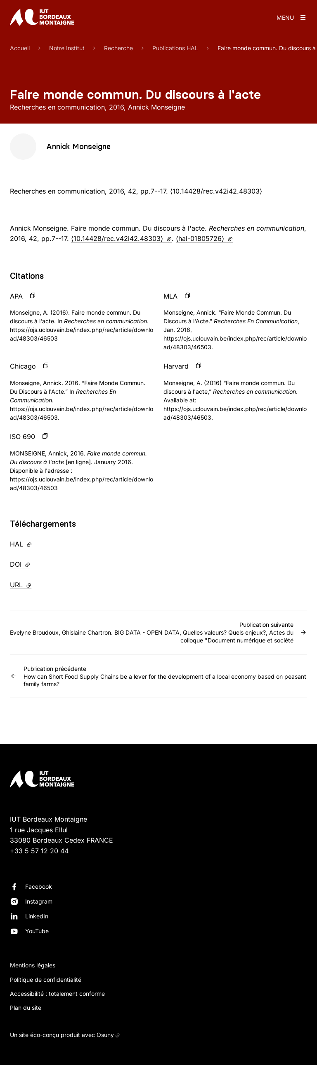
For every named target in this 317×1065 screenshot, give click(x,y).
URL (38, 584)
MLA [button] (170, 296)
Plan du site (25, 1007)
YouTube (37, 930)
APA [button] (16, 296)
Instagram (38, 901)
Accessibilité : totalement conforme (57, 993)
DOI (37, 563)
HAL (38, 543)
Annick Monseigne (78, 146)
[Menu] (292, 17)
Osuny (105, 1034)
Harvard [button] (176, 366)
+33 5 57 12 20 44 (39, 851)
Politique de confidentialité (45, 979)
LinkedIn (36, 916)
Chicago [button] (23, 366)
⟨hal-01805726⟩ (204, 238)
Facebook (38, 886)
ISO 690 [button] (22, 436)
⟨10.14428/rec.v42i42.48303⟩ (121, 238)
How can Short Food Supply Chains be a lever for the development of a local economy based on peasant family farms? (165, 675)
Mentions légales (32, 965)
